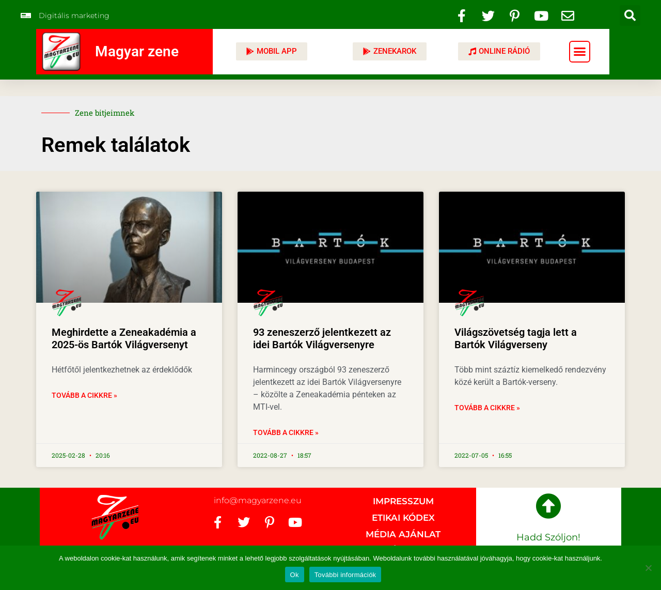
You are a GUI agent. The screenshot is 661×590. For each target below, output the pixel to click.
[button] (630, 15)
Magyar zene (137, 51)
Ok (294, 575)
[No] (648, 568)
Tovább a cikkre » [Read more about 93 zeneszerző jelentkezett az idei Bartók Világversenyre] (286, 432)
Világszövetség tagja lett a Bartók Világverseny (515, 338)
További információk (345, 575)
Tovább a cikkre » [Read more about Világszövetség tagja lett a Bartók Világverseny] (487, 407)
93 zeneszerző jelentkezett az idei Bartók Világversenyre (322, 338)
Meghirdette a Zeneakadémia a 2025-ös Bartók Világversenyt (124, 338)
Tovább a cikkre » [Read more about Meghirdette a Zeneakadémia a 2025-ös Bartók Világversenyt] (84, 395)
